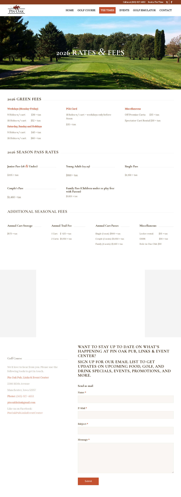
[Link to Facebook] (171, 2)
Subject (83, 423)
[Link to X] (167, 2)
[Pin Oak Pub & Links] (16, 10)
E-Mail (82, 408)
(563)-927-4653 (138, 2)
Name (82, 392)
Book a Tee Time (155, 2)
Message (83, 439)
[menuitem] (70, 10)
